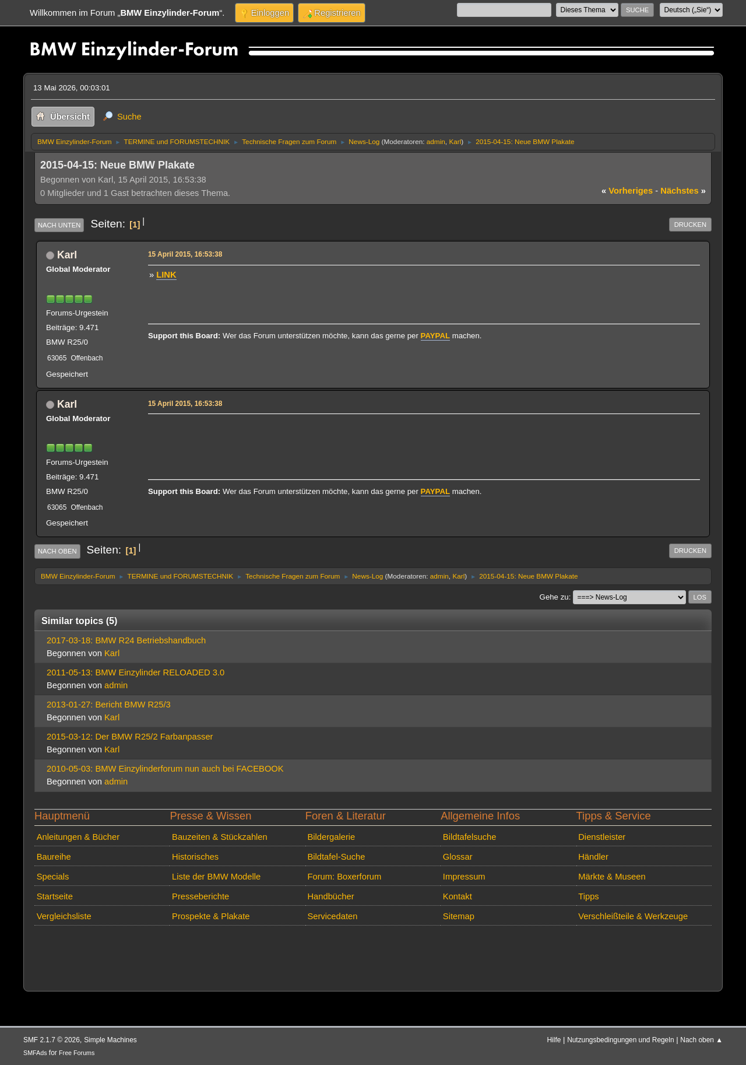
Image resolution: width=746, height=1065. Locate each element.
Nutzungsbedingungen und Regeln (620, 1040)
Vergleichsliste (64, 916)
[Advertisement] (361, 435)
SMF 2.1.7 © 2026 (51, 1040)
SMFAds (35, 1052)
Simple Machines (110, 1040)
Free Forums (76, 1052)
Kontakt (457, 896)
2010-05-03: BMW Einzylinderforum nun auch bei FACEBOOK (165, 768)
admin (436, 141)
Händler (593, 856)
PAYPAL (436, 335)
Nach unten (59, 225)
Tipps (588, 896)
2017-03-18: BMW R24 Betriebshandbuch (126, 640)
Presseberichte (200, 896)
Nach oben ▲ (701, 1040)
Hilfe (554, 1040)
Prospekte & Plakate (210, 916)
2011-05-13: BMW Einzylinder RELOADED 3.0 (135, 672)
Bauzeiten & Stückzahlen (220, 837)
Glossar (458, 856)
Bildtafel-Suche (336, 856)
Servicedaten (332, 916)
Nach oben (57, 551)
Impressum (464, 876)
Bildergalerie (331, 837)
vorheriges (627, 190)
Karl (455, 141)
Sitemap (458, 916)
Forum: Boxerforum (344, 876)
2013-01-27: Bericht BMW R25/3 (109, 704)
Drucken (690, 224)
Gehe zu (554, 597)
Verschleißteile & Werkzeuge (633, 916)
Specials (53, 876)
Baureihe (54, 856)
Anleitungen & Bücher (78, 837)
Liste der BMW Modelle (216, 876)
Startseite (55, 896)
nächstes (683, 190)
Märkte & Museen (611, 876)
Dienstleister (601, 837)
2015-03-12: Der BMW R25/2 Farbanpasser (130, 736)
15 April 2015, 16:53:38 (185, 254)
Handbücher (330, 896)
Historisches (195, 856)
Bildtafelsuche (470, 837)
